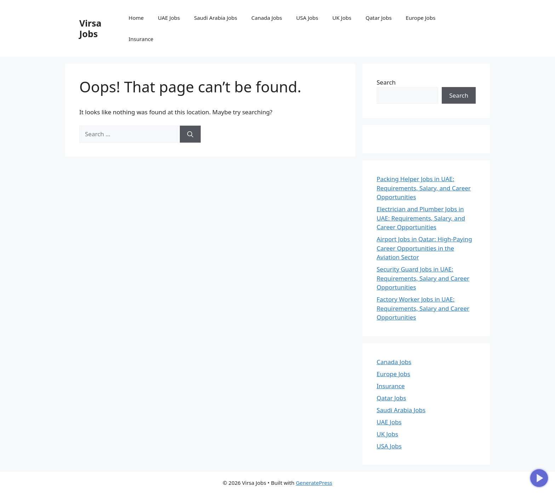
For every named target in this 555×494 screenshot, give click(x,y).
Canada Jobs (266, 17)
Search (386, 82)
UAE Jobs (169, 17)
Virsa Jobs (90, 28)
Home (136, 17)
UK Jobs (341, 17)
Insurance (140, 38)
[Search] (190, 134)
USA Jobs (307, 17)
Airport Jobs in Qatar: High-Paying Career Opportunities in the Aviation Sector (424, 248)
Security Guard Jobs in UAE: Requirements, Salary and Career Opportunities (423, 278)
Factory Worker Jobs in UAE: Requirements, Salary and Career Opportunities (423, 308)
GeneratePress (314, 482)
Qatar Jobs (379, 17)
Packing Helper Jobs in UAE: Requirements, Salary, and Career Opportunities (424, 188)
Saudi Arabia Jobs (215, 17)
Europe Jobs (420, 17)
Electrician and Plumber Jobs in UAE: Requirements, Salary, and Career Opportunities (421, 218)
